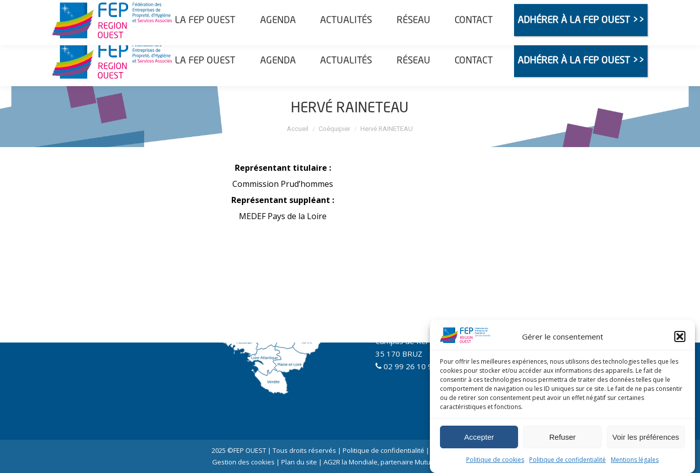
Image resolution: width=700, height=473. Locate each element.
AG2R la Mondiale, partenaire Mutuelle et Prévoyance (405, 461)
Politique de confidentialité (567, 459)
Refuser (562, 437)
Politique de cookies (495, 459)
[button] (680, 336)
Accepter (479, 437)
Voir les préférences (645, 437)
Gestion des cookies (243, 461)
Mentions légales (635, 459)
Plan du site (299, 461)
